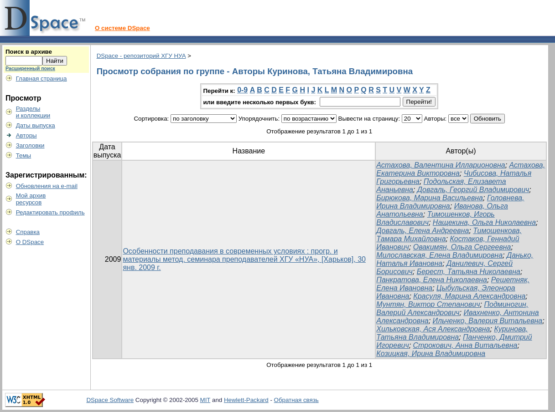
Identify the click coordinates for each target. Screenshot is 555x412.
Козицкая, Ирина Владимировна (430, 353)
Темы (23, 155)
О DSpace (30, 242)
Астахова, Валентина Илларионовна (440, 165)
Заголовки (30, 145)
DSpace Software (110, 400)
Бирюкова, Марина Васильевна (429, 198)
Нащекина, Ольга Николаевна (484, 222)
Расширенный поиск (30, 68)
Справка (28, 232)
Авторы (26, 135)
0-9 (242, 90)
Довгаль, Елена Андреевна (422, 230)
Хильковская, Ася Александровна (433, 329)
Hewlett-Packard (246, 400)
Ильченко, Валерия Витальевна (488, 321)
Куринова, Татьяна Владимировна (452, 333)
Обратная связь (296, 400)
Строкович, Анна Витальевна (465, 345)
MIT (205, 400)
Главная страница (41, 78)
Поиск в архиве (28, 51)
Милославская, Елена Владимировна (439, 255)
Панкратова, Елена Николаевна (431, 280)
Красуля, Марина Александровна (469, 296)
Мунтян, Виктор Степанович (428, 304)
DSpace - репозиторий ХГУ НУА (141, 55)
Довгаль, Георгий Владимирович (473, 189)
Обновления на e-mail (47, 186)
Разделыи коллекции (33, 112)
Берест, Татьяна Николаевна (468, 271)
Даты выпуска (35, 125)
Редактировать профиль (50, 212)
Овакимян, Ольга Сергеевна (462, 247)
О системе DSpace (122, 28)
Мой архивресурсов (31, 199)
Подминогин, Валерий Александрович (452, 308)
